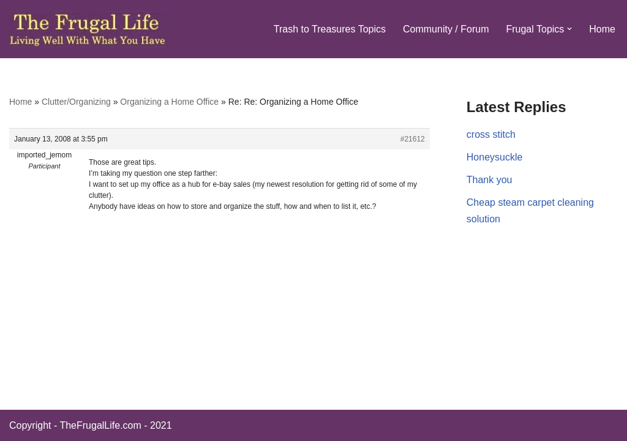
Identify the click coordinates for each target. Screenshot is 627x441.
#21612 (412, 139)
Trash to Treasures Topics (330, 29)
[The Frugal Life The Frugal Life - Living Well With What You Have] (88, 29)
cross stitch (491, 134)
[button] (569, 28)
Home (602, 29)
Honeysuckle (495, 157)
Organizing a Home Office (169, 102)
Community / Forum (446, 29)
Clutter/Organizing (76, 102)
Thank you (489, 180)
